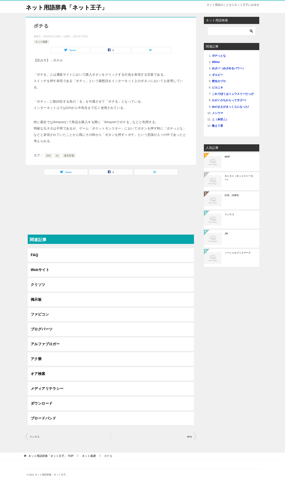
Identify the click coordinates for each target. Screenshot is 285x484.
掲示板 (36, 299)
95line (216, 62)
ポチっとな (219, 55)
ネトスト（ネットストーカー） (239, 178)
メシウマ (217, 113)
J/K (226, 233)
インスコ (35, 436)
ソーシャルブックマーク (238, 252)
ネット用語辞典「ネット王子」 (68, 6)
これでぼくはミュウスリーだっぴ (233, 93)
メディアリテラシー (47, 389)
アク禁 (36, 359)
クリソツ (38, 285)
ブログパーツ (41, 329)
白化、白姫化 (232, 195)
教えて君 (217, 125)
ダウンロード (41, 403)
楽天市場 (69, 155)
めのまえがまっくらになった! (230, 106)
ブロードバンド (43, 418)
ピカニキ (217, 87)
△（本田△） (220, 119)
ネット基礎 (41, 41)
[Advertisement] (111, 207)
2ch (49, 155)
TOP (50, 455)
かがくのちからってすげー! (229, 100)
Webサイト (40, 270)
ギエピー (217, 74)
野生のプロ (219, 81)
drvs (189, 436)
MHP (227, 156)
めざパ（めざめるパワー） (228, 68)
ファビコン (40, 314)
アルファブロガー (45, 344)
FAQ (34, 255)
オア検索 (38, 374)
